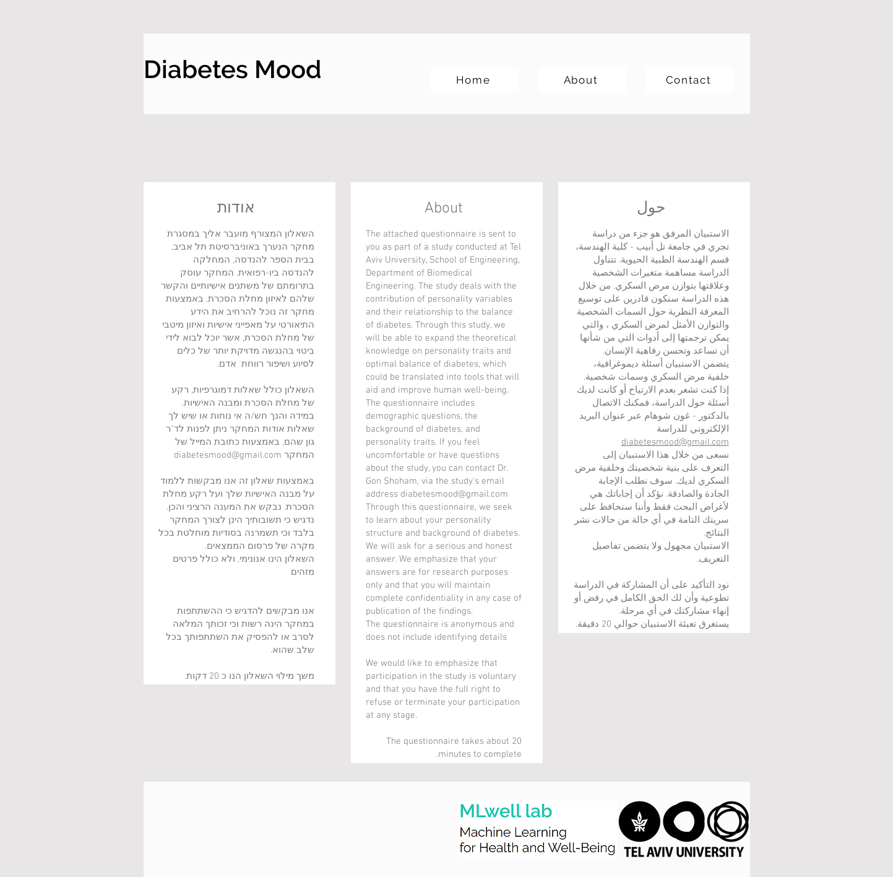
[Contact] (690, 80)
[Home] (475, 80)
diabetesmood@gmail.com (454, 494)
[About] (582, 80)
